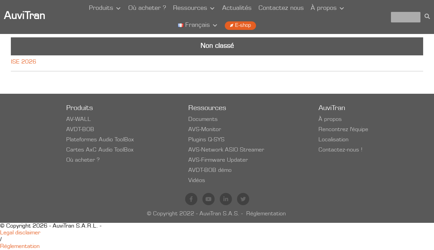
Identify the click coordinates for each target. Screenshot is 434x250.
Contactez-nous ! (340, 150)
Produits (105, 8)
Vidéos (196, 180)
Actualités (237, 8)
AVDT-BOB (80, 129)
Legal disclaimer (20, 233)
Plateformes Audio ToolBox (100, 140)
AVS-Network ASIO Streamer (226, 150)
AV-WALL (78, 119)
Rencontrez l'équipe (343, 129)
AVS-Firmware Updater (218, 160)
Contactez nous (281, 8)
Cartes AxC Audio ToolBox (100, 150)
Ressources (194, 8)
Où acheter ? (147, 8)
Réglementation (266, 214)
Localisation (333, 140)
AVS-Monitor (204, 129)
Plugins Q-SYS (206, 140)
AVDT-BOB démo (210, 170)
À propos (328, 8)
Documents (203, 119)
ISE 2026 (23, 62)
